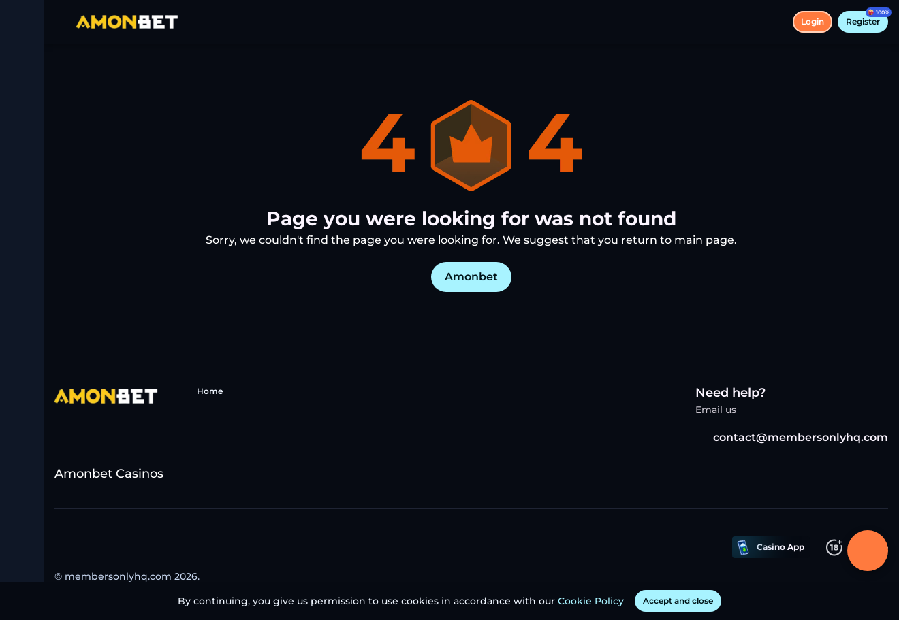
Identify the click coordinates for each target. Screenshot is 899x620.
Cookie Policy (591, 601)
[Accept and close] (678, 601)
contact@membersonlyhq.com (791, 437)
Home (210, 391)
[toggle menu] (22, 22)
